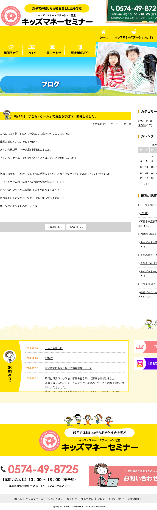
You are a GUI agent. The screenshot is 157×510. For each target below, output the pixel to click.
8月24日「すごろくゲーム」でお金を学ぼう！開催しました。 (58, 116)
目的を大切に (147, 284)
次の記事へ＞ (76, 227)
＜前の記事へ (54, 227)
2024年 (144, 213)
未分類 (127, 124)
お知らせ (143, 120)
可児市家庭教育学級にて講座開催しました (68, 368)
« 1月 (147, 184)
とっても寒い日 (54, 348)
